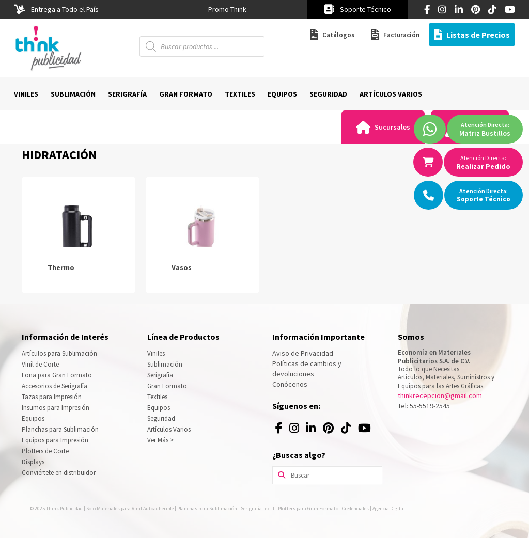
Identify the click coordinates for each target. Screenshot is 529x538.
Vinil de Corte (40, 364)
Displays (33, 461)
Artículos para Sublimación (59, 353)
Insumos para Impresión (55, 407)
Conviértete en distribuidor (59, 472)
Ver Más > (160, 440)
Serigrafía (160, 375)
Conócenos (289, 384)
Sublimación (164, 364)
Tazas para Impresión (52, 396)
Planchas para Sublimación (60, 429)
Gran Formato (167, 386)
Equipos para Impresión (55, 440)
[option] (227, 9)
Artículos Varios (169, 429)
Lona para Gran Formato (57, 375)
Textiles (157, 396)
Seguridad (161, 418)
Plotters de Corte (45, 451)
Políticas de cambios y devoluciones (306, 368)
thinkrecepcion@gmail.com (440, 395)
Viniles (156, 353)
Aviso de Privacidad (302, 353)
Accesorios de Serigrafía (54, 386)
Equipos (33, 418)
